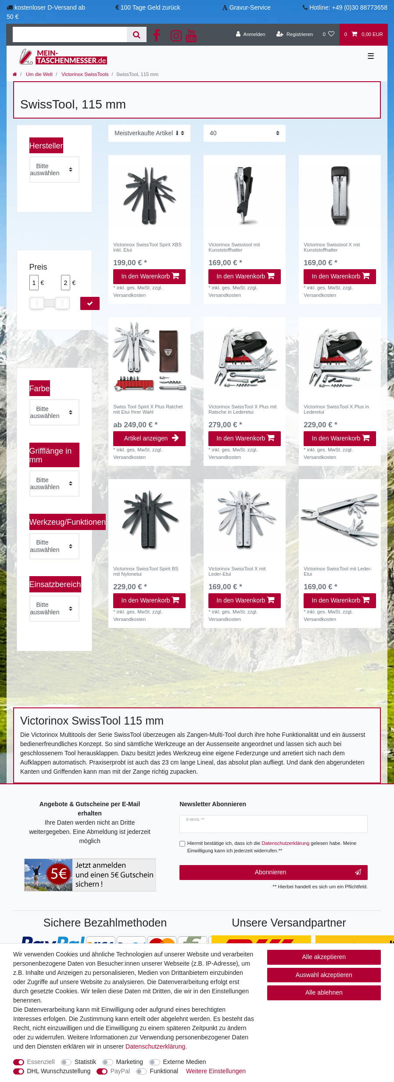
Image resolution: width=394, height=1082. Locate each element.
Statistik (85, 1061)
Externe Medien (184, 1061)
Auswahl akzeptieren (324, 974)
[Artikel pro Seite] (245, 133)
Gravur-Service (250, 7)
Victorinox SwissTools (84, 74)
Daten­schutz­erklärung (155, 1046)
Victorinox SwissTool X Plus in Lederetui (336, 409)
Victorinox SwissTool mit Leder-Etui (338, 571)
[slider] (36, 303)
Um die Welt (39, 74)
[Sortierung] (149, 133)
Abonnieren (308, 872)
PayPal (120, 1071)
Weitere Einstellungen (216, 1071)
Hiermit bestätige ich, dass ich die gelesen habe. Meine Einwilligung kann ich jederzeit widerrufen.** (272, 846)
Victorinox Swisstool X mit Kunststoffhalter (332, 247)
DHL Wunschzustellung (59, 1071)
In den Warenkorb (150, 276)
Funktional (164, 1071)
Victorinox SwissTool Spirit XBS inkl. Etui (147, 247)
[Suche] (137, 34)
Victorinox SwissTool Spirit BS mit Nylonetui (145, 571)
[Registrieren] (295, 35)
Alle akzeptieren (324, 956)
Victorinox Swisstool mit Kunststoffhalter (234, 247)
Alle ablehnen (324, 992)
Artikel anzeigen (151, 438)
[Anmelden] (250, 35)
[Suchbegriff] (70, 34)
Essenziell (41, 1061)
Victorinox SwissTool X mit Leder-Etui (236, 571)
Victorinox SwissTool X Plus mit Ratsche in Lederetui (242, 409)
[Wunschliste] (328, 35)
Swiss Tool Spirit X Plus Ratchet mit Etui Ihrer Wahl (148, 409)
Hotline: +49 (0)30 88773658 (348, 7)
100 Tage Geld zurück (150, 7)
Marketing (129, 1061)
